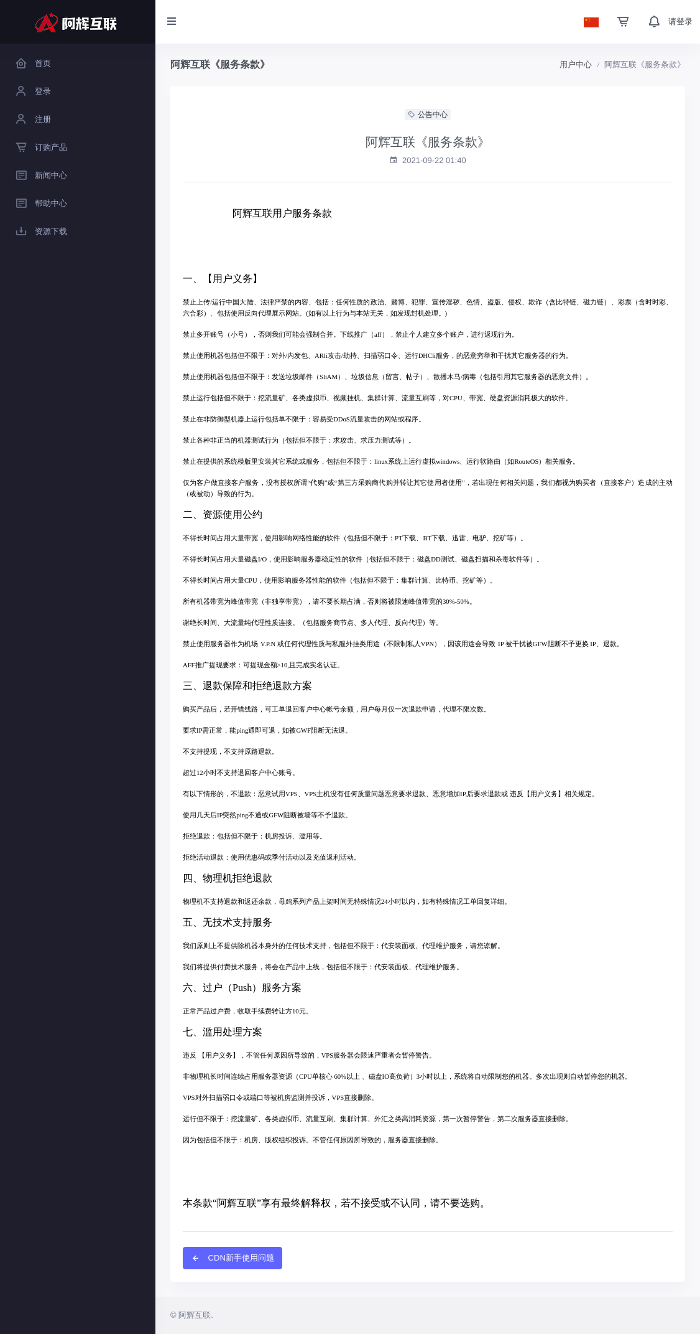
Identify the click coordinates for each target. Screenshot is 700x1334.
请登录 (680, 21)
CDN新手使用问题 (232, 1257)
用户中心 (576, 64)
